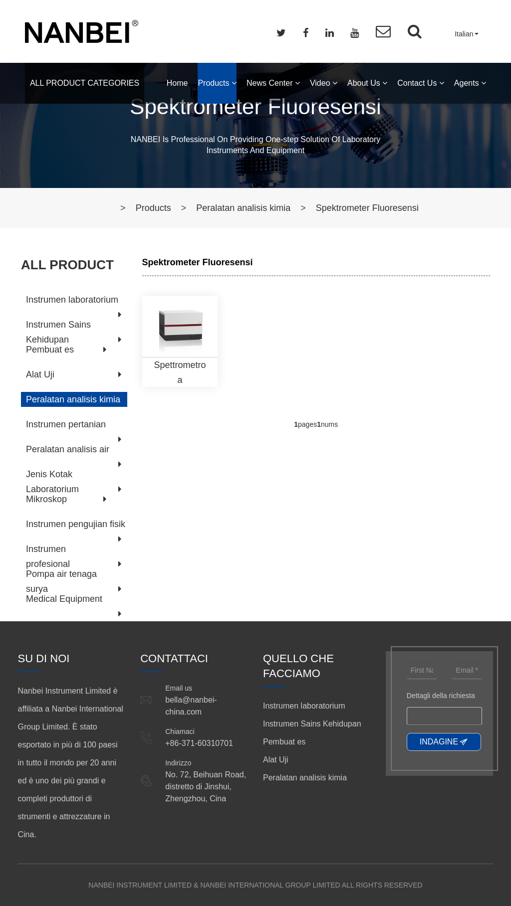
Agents (470, 83)
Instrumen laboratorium (72, 300)
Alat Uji (40, 374)
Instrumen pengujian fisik (75, 524)
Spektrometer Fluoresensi (367, 208)
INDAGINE (439, 741)
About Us (367, 83)
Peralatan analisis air (67, 449)
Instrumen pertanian (66, 424)
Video (323, 83)
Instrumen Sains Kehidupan (312, 724)
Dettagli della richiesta (441, 696)
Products (217, 83)
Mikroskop (46, 499)
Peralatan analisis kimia (243, 208)
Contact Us (420, 83)
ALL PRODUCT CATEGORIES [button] (84, 83)
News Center (273, 83)
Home (177, 83)
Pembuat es (50, 350)
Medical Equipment (64, 599)
